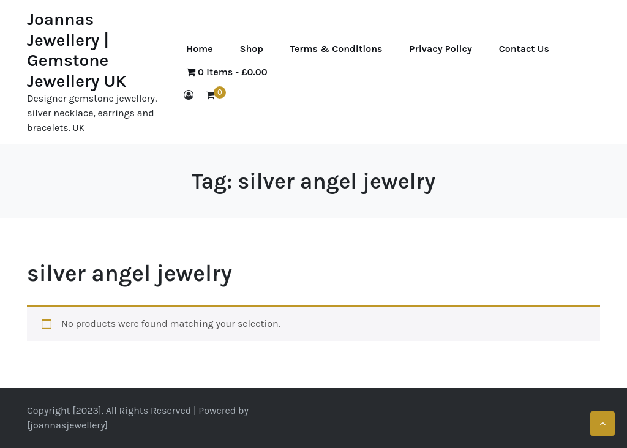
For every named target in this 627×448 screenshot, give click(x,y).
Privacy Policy (440, 48)
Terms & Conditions (336, 48)
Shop (251, 48)
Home (199, 48)
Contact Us (524, 48)
